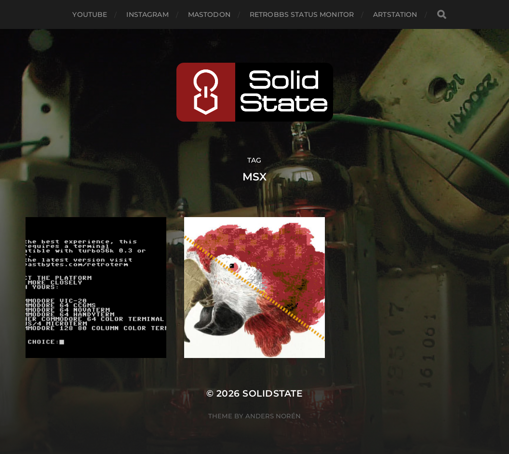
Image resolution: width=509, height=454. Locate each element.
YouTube (89, 14)
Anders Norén (273, 416)
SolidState (272, 393)
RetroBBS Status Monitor (302, 14)
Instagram (147, 14)
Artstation (395, 14)
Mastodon (209, 14)
